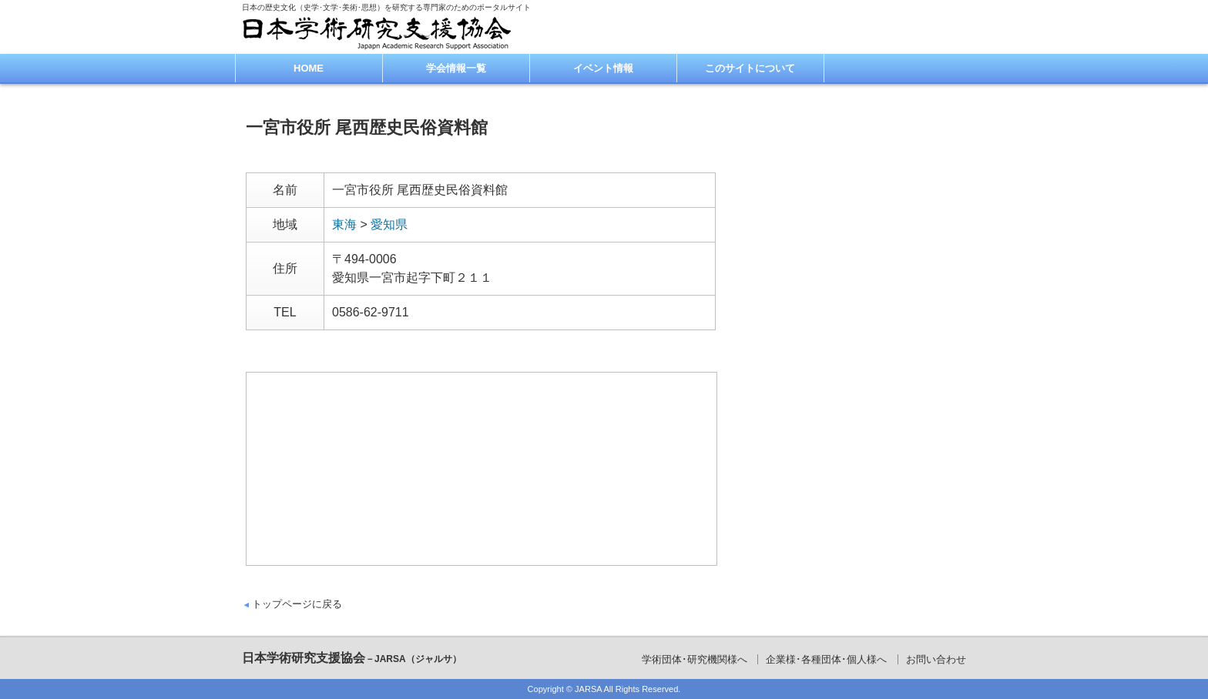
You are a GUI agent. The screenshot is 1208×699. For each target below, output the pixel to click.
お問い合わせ (936, 659)
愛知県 (389, 224)
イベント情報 (603, 68)
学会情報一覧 (456, 68)
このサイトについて (750, 68)
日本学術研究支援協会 (351, 657)
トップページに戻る (297, 604)
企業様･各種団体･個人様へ (826, 659)
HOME (309, 68)
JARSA (588, 689)
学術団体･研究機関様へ (694, 659)
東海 (344, 224)
